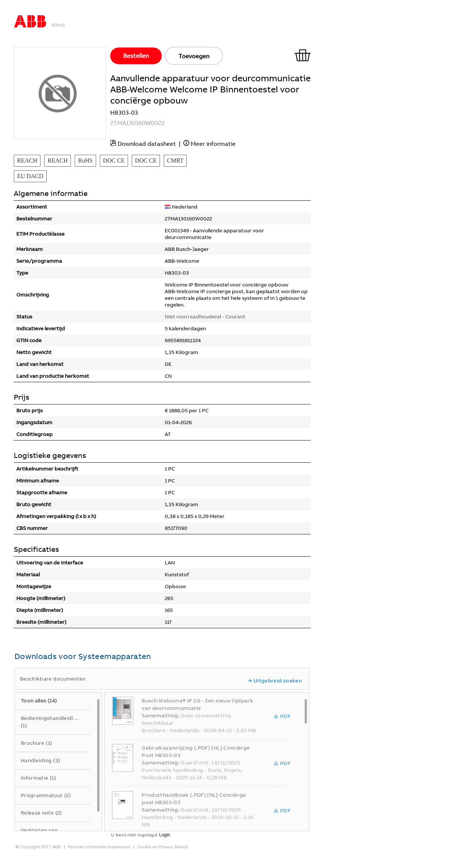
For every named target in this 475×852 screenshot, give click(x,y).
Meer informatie (213, 143)
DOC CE (114, 160)
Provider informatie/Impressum (99, 846)
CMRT (175, 160)
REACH (27, 160)
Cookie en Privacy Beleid (162, 846)
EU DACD (30, 176)
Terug (58, 25)
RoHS (85, 160)
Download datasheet (147, 143)
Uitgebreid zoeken (275, 680)
